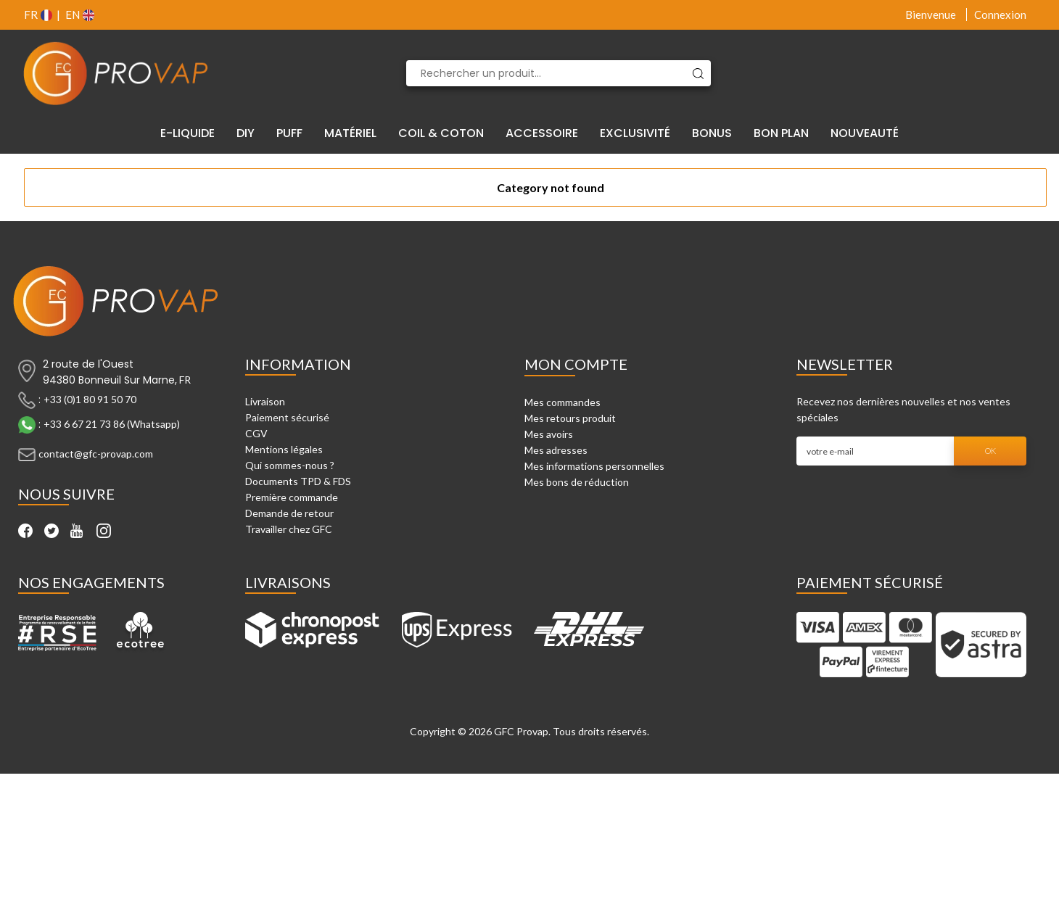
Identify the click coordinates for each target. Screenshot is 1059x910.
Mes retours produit (570, 418)
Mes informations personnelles (594, 466)
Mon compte (575, 364)
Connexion (1000, 14)
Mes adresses (556, 450)
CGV (256, 433)
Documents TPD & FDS (298, 481)
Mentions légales (284, 449)
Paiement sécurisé (287, 417)
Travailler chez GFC (288, 529)
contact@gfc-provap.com (95, 453)
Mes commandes (562, 402)
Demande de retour (289, 513)
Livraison (265, 401)
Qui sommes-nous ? (289, 465)
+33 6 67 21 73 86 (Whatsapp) (112, 424)
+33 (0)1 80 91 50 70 (90, 399)
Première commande (291, 497)
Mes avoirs (548, 434)
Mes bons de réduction (576, 482)
